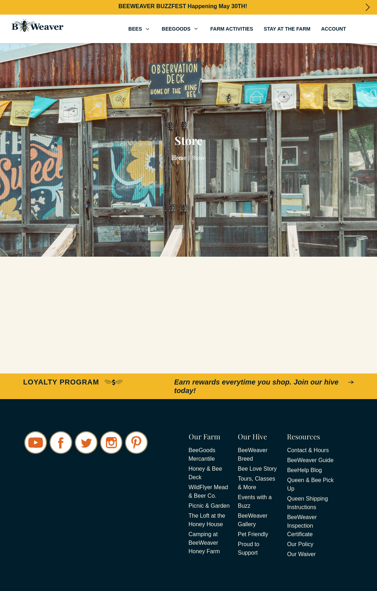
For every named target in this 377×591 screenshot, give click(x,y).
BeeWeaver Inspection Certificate (301, 525)
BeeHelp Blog (304, 470)
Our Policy (300, 544)
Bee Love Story (257, 469)
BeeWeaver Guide (310, 460)
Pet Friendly (253, 534)
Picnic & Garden (209, 506)
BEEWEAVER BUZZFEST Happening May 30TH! (183, 6)
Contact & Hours (308, 450)
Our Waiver (301, 554)
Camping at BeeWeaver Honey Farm (204, 542)
